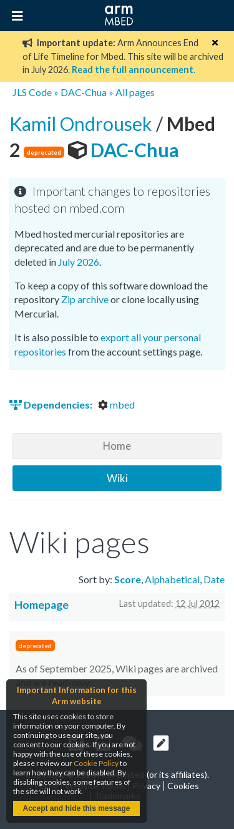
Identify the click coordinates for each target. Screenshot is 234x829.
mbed (116, 404)
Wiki (117, 478)
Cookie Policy (96, 763)
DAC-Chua (84, 92)
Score (127, 579)
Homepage (41, 604)
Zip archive (85, 299)
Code (40, 92)
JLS (19, 92)
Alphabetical (172, 579)
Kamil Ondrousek (82, 123)
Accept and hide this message (76, 808)
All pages (135, 92)
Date (214, 579)
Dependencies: (51, 404)
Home (117, 445)
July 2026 (78, 262)
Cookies (183, 785)
